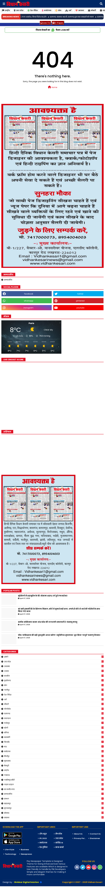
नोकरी (92, 10)
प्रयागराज (54, 718)
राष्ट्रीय (6, 10)
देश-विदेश (33, 10)
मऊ (54, 746)
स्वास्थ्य (79, 10)
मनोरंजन (46, 10)
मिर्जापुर (54, 756)
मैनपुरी (54, 765)
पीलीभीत (54, 709)
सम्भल (54, 798)
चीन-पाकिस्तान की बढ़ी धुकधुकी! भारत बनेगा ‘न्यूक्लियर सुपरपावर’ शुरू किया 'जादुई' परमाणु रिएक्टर (59, 635)
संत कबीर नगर (54, 789)
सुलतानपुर (54, 808)
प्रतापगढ (54, 713)
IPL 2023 (43, 838)
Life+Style (9, 849)
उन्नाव (54, 671)
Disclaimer (95, 838)
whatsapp (28, 300)
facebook (28, 293)
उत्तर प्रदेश (18, 10)
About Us (78, 834)
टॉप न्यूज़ (43, 834)
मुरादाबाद (54, 761)
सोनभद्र (54, 813)
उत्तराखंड (54, 666)
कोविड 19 (59, 842)
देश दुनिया (43, 847)
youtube (80, 307)
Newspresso (26, 854)
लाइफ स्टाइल (54, 784)
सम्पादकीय (8, 280)
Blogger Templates (21, 887)
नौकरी (54, 704)
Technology (10, 854)
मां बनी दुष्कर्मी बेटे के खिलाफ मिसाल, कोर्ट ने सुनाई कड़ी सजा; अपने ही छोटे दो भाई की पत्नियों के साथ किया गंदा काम (59, 610)
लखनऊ (54, 775)
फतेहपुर (54, 723)
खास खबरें (59, 847)
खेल (58, 10)
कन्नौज (54, 676)
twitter (80, 293)
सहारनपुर (54, 803)
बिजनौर (54, 742)
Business (25, 849)
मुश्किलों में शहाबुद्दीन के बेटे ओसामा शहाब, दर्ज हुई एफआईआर (42, 596)
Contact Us (95, 834)
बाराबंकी (54, 737)
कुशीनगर (54, 680)
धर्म (68, 10)
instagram (28, 307)
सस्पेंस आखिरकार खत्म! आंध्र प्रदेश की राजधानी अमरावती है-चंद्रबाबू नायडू (47, 622)
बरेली (54, 728)
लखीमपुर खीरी (54, 780)
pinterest (80, 300)
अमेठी (54, 657)
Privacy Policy (80, 838)
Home (52, 87)
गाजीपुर (54, 690)
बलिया (54, 732)
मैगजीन (58, 834)
